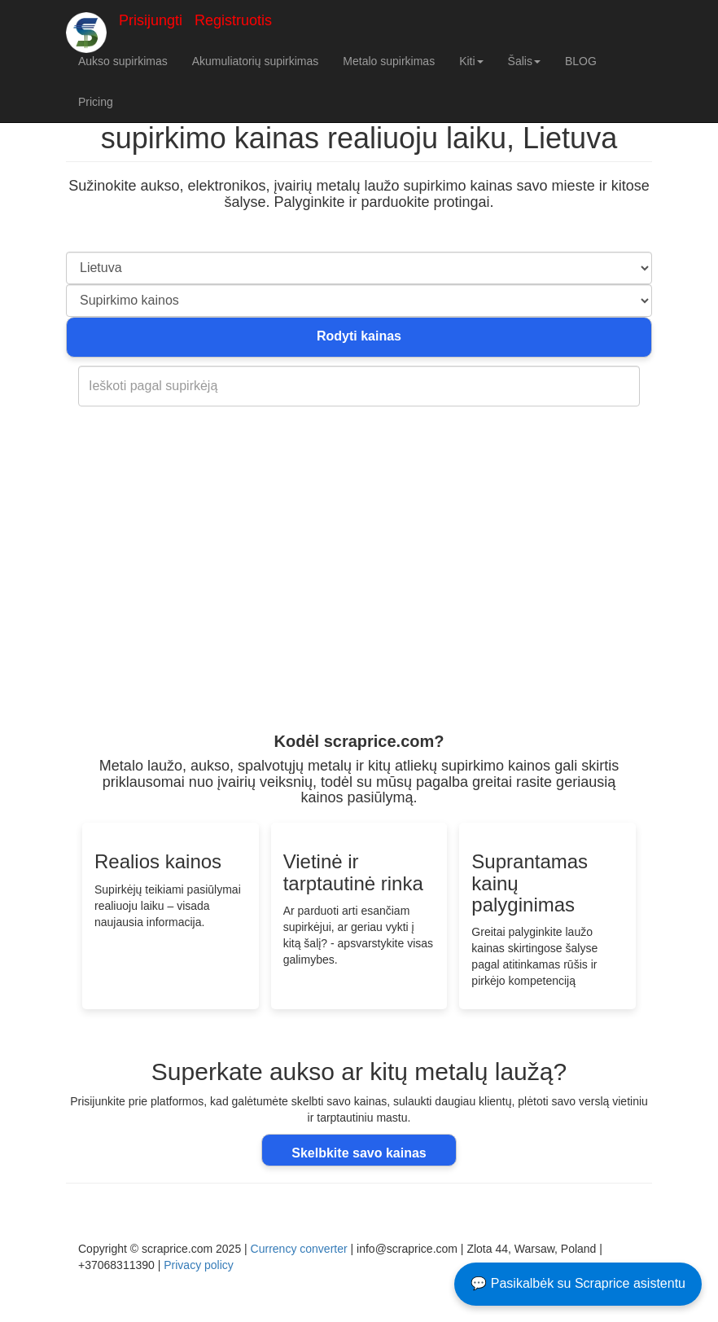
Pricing (95, 101)
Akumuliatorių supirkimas (255, 61)
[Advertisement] (359, 602)
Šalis (524, 61)
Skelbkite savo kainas (358, 1153)
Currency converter (299, 1248)
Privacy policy (199, 1264)
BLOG (581, 61)
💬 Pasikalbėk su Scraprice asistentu (578, 1283)
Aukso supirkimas (123, 61)
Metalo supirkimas (389, 61)
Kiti (471, 61)
